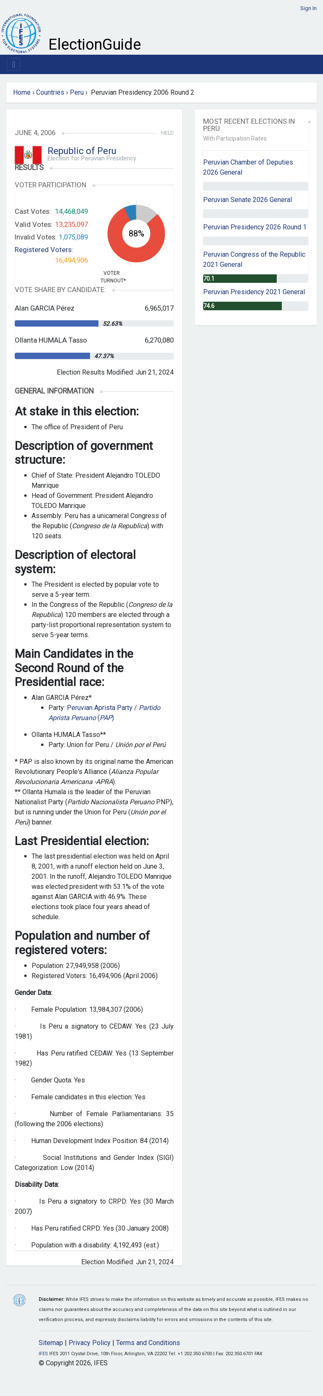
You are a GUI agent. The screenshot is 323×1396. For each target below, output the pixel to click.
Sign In (308, 8)
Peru (77, 92)
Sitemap (51, 1343)
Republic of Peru (82, 151)
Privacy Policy (90, 1343)
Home (22, 92)
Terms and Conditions (148, 1343)
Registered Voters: (44, 249)
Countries (50, 92)
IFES (43, 1353)
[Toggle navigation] (14, 64)
